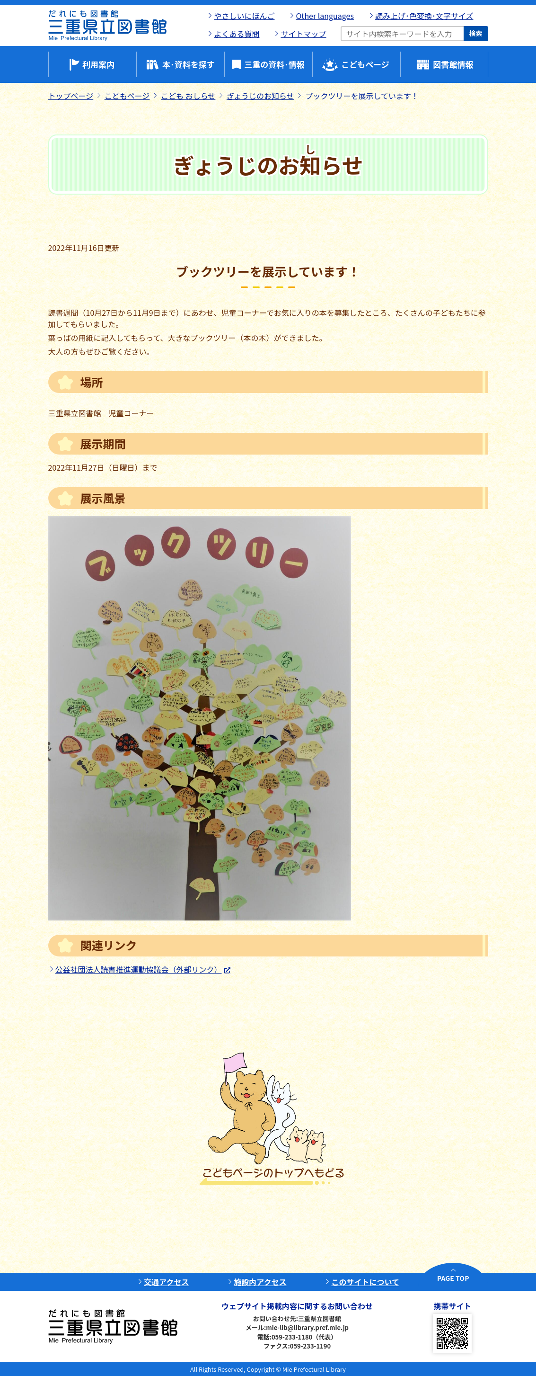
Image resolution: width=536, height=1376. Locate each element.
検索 (476, 33)
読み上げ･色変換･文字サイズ (424, 15)
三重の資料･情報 (274, 64)
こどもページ (365, 64)
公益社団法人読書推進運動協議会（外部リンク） (138, 969)
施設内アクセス (260, 1281)
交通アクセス (166, 1281)
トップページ (71, 95)
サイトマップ (303, 33)
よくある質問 (236, 33)
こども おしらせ (188, 95)
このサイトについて (365, 1281)
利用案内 (98, 64)
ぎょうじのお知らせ (260, 95)
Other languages (324, 15)
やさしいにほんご (244, 15)
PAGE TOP (453, 1278)
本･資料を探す (188, 64)
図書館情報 (453, 64)
